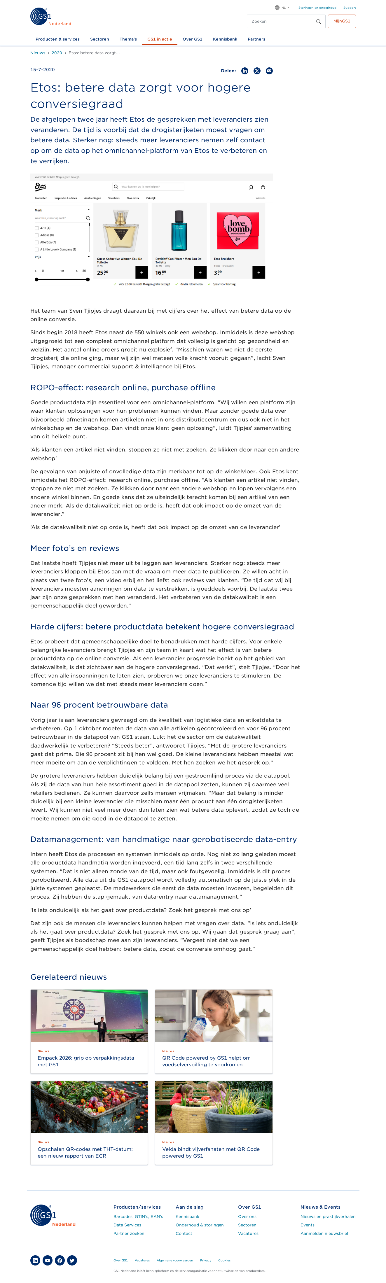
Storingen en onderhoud (317, 7)
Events (308, 1225)
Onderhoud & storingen (200, 1225)
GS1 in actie (159, 39)
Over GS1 (192, 39)
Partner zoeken (128, 1233)
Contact (184, 1233)
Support (349, 7)
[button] (282, 7)
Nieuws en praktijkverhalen (328, 1216)
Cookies (224, 1260)
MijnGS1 (341, 21)
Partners (256, 39)
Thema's (128, 39)
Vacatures (248, 1233)
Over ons (247, 1216)
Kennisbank (225, 39)
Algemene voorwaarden (175, 1260)
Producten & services (58, 39)
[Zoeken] (280, 21)
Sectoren (99, 39)
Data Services (127, 1225)
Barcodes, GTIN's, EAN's (138, 1216)
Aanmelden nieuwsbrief (324, 1233)
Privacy (205, 1260)
